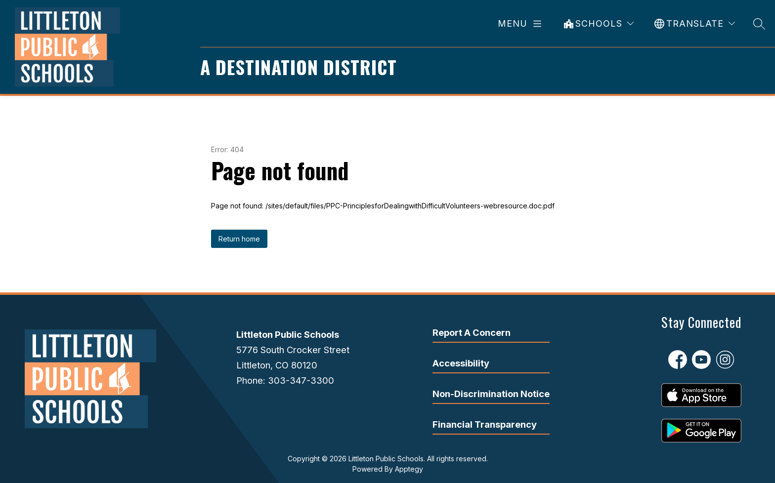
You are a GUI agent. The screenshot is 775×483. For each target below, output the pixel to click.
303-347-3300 (301, 380)
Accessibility (460, 363)
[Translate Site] (694, 23)
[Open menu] (521, 24)
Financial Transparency (484, 424)
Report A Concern (471, 332)
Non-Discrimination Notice (491, 393)
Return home (239, 239)
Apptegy (409, 469)
